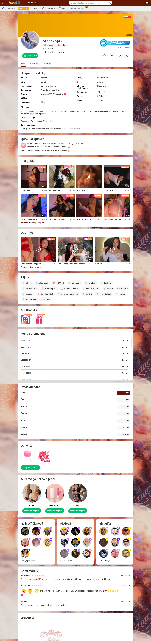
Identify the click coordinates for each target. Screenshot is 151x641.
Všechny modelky (9, 8)
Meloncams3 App (78, 8)
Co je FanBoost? (123, 48)
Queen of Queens (79, 144)
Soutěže (65, 8)
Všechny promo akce (51, 8)
